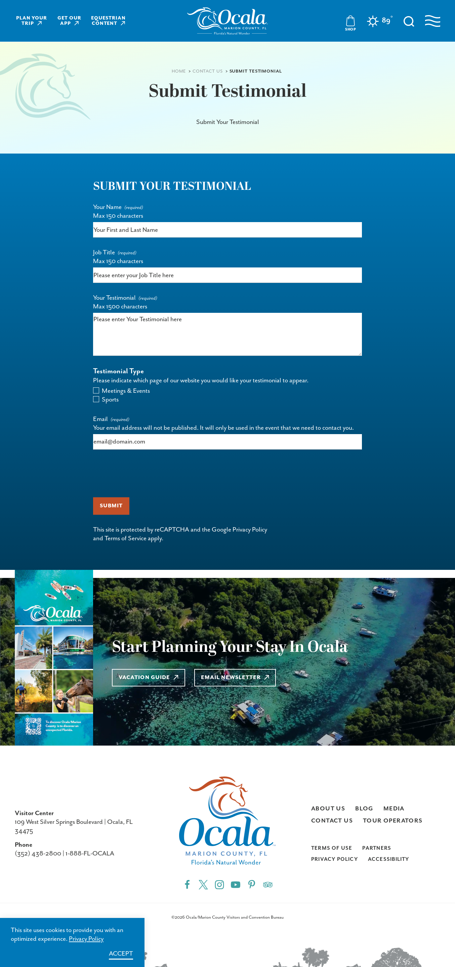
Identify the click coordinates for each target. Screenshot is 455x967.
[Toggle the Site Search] (409, 21)
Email (100, 419)
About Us (328, 808)
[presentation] (144, 473)
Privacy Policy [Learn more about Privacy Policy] (86, 939)
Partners (376, 848)
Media (394, 808)
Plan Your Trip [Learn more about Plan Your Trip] (31, 20)
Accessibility (388, 859)
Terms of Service (126, 538)
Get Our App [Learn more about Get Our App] (69, 20)
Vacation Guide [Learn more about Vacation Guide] (148, 677)
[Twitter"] (203, 884)
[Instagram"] (219, 884)
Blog (364, 808)
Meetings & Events (126, 391)
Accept (121, 954)
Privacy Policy (250, 530)
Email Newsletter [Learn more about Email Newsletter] (235, 677)
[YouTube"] (235, 884)
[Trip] (268, 884)
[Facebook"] (187, 884)
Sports (110, 400)
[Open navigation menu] (432, 21)
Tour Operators (393, 820)
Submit (111, 506)
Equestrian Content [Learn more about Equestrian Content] (108, 20)
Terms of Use (332, 848)
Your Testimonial (114, 298)
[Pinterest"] (251, 884)
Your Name (107, 207)
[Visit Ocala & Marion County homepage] (227, 21)
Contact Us (332, 820)
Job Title (104, 252)
